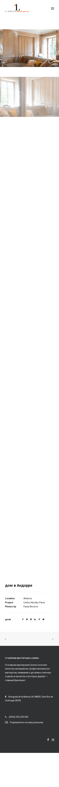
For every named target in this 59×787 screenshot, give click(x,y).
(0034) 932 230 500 (18, 717)
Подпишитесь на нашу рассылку (26, 722)
